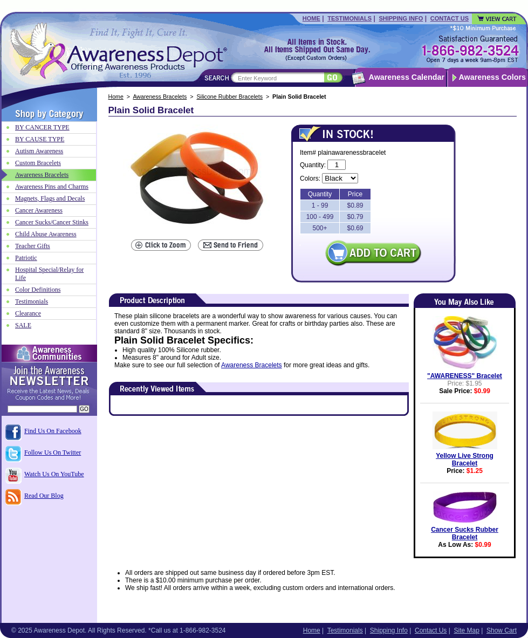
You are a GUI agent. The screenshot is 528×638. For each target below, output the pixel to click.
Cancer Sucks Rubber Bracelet (464, 533)
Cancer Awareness (39, 210)
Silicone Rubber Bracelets (229, 96)
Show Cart (501, 630)
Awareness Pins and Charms (51, 186)
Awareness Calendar (406, 77)
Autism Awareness (39, 151)
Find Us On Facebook (52, 431)
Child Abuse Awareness (46, 234)
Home (311, 18)
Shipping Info (401, 18)
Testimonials (349, 18)
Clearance (28, 313)
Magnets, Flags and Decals (50, 198)
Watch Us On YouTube (54, 474)
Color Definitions (37, 289)
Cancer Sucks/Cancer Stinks (51, 222)
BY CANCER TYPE (42, 127)
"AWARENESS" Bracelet (464, 376)
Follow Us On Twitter (52, 452)
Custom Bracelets (38, 163)
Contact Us (449, 18)
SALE (23, 325)
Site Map (466, 630)
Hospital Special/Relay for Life (49, 274)
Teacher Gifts (32, 246)
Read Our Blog (44, 495)
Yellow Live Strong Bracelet (464, 459)
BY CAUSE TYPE (39, 139)
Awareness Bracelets (160, 96)
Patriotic (26, 258)
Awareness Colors (492, 77)
